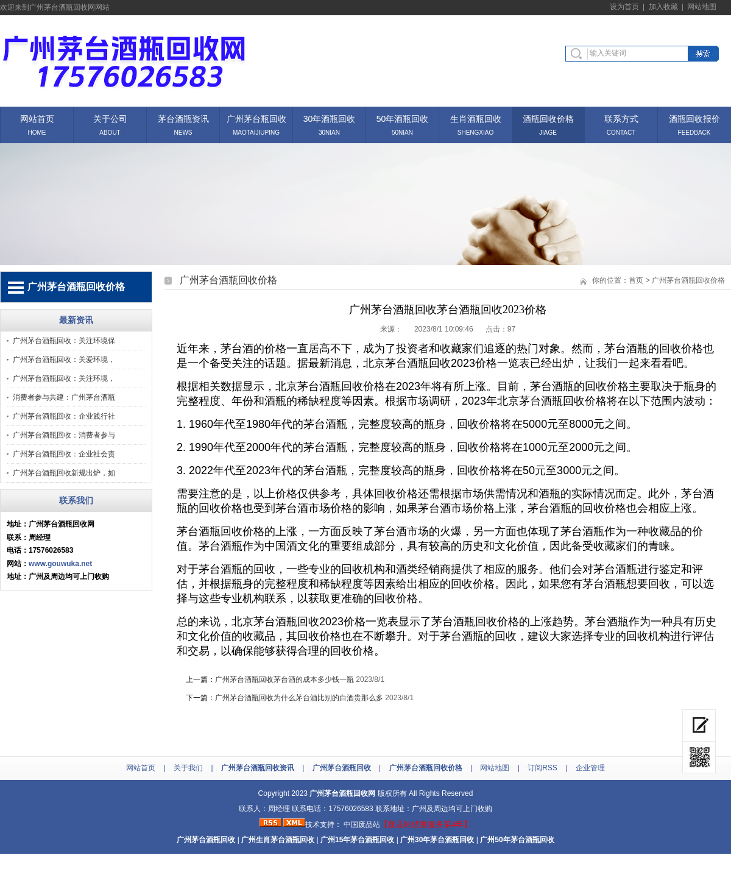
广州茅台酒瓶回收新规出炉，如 (64, 473)
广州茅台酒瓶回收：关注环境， (64, 378)
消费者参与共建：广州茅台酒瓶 (64, 397)
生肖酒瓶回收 (475, 118)
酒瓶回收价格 (548, 118)
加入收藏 (663, 6)
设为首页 (624, 6)
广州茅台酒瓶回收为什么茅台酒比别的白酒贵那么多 (299, 697)
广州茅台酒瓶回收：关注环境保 (64, 340)
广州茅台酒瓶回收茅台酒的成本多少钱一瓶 (284, 679)
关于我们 (188, 768)
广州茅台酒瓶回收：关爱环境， (64, 359)
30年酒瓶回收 (329, 118)
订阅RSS (542, 768)
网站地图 (701, 6)
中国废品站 (362, 824)
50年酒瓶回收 (402, 118)
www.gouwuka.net (60, 563)
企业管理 (590, 768)
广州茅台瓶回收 (256, 118)
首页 (636, 280)
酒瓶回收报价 (694, 118)
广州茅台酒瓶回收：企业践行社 (64, 416)
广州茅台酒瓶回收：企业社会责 (64, 454)
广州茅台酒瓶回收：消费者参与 (64, 435)
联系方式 (621, 118)
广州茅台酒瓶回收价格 (688, 280)
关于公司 (110, 118)
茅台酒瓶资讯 (183, 118)
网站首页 (37, 118)
